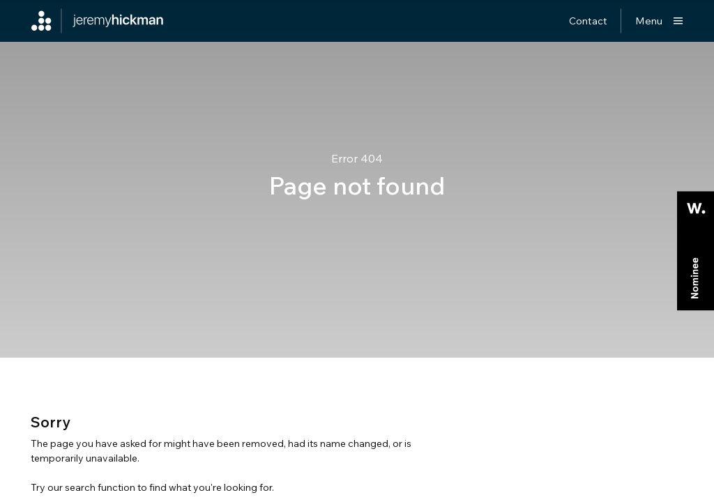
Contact (588, 20)
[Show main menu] (659, 21)
